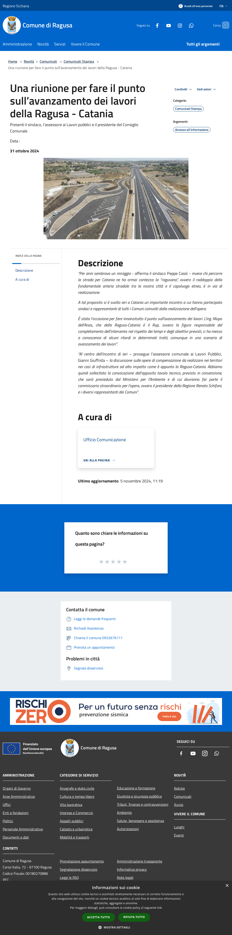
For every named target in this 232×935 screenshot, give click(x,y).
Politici (8, 821)
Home (12, 61)
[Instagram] (172, 25)
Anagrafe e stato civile (77, 788)
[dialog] (116, 908)
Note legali (125, 877)
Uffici (7, 804)
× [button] (227, 885)
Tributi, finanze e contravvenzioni (142, 804)
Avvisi (178, 804)
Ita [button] (223, 6)
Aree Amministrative (19, 796)
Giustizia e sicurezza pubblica (139, 796)
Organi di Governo (17, 788)
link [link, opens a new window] (159, 908)
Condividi (184, 89)
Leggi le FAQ (69, 877)
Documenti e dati (16, 837)
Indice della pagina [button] (28, 256)
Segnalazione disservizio (78, 869)
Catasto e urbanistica (76, 829)
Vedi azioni (207, 89)
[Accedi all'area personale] (195, 6)
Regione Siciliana (16, 6)
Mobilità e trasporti (74, 837)
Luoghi (179, 827)
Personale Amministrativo (23, 829)
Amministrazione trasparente (139, 861)
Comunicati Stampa (79, 61)
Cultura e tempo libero (77, 796)
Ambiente (124, 812)
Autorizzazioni (128, 829)
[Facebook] (149, 25)
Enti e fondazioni (16, 812)
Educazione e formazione (136, 788)
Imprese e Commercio (76, 812)
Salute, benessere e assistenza (140, 820)
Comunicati (48, 61)
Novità (29, 61)
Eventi (179, 835)
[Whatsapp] (183, 25)
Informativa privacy (132, 869)
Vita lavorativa (71, 804)
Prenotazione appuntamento (82, 861)
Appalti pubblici (71, 821)
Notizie (179, 788)
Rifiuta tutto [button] (134, 917)
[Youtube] (160, 25)
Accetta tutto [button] (98, 917)
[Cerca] (223, 25)
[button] (116, 927)
